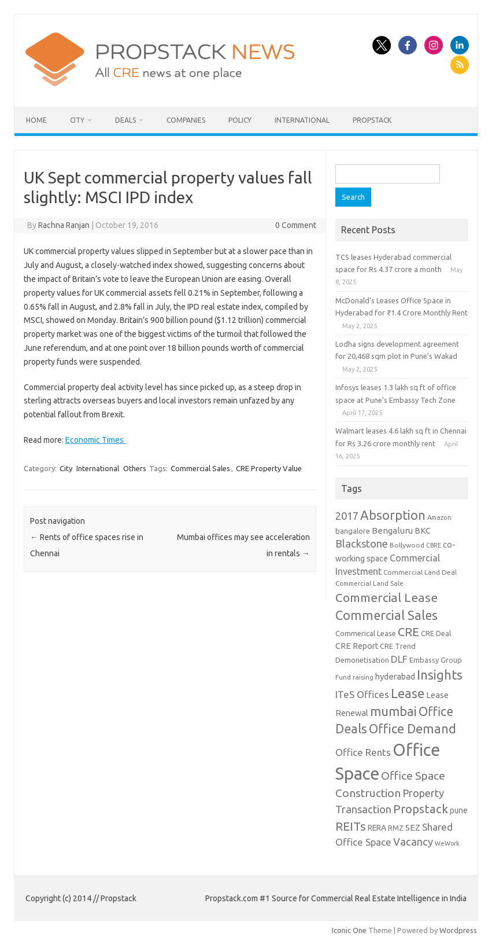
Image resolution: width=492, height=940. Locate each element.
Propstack (372, 120)
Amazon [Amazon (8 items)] (439, 517)
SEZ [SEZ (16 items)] (412, 827)
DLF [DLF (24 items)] (399, 658)
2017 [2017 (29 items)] (346, 516)
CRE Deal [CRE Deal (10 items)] (436, 633)
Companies (186, 120)
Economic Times (95, 440)
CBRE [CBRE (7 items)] (433, 545)
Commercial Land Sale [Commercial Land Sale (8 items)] (369, 583)
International (302, 120)
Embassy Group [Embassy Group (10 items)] (435, 660)
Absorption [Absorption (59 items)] (393, 515)
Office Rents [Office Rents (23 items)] (363, 752)
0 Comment (295, 225)
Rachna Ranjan (64, 225)
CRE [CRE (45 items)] (408, 631)
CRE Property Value (269, 468)
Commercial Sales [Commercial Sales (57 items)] (386, 615)
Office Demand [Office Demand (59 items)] (412, 729)
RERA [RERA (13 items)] (377, 827)
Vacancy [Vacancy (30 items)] (413, 841)
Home (36, 120)
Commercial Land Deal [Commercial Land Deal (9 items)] (420, 572)
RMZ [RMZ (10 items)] (396, 828)
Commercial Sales (200, 468)
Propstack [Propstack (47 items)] (420, 809)
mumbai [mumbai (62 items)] (393, 711)
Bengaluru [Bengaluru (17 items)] (392, 530)
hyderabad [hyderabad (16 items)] (395, 676)
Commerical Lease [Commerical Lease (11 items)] (365, 633)
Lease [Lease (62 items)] (407, 693)
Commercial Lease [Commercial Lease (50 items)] (386, 597)
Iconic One (349, 930)
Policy (239, 120)
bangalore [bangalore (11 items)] (352, 531)
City (77, 120)
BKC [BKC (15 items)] (423, 530)
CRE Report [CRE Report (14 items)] (356, 646)
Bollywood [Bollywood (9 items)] (407, 545)
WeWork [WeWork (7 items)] (447, 843)
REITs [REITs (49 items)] (350, 826)
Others (134, 468)
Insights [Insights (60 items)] (440, 674)
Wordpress (458, 930)
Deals (125, 120)
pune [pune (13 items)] (459, 810)
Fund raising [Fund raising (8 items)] (354, 677)
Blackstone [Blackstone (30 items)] (361, 543)
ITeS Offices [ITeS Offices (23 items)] (362, 694)
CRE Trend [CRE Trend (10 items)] (398, 646)
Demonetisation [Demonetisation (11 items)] (362, 660)
